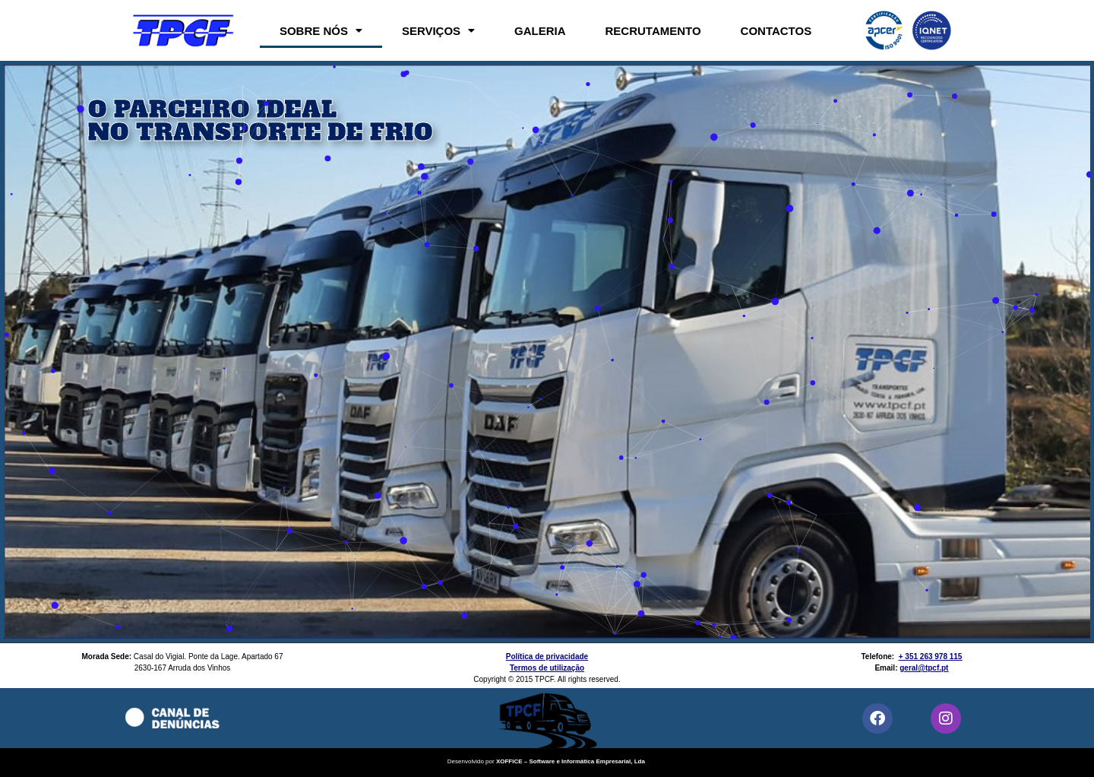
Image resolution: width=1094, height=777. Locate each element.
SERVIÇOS (438, 30)
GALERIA (540, 30)
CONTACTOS (776, 30)
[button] (321, 31)
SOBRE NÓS (321, 30)
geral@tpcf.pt (924, 668)
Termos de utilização (547, 668)
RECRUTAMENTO (653, 30)
